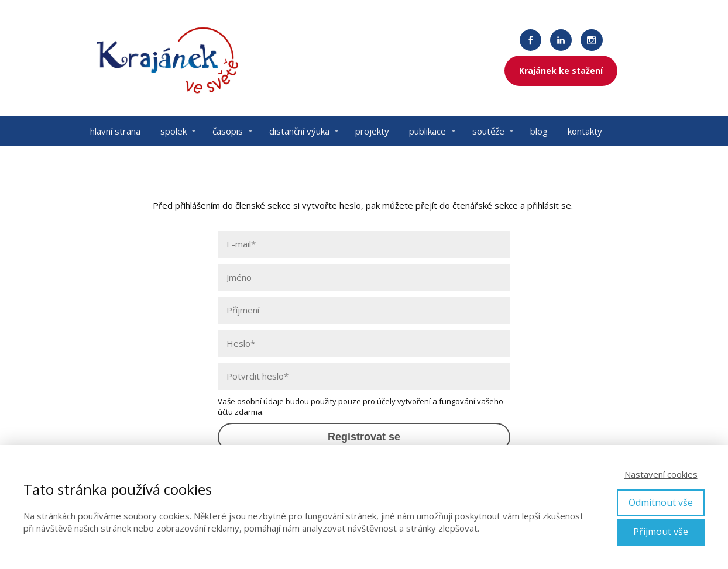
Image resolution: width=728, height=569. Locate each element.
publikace (427, 131)
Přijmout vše (660, 531)
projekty (372, 131)
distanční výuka (299, 131)
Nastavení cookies (661, 474)
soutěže (488, 131)
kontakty (585, 131)
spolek (173, 131)
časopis (227, 131)
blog (539, 131)
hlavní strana (115, 131)
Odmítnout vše (661, 502)
